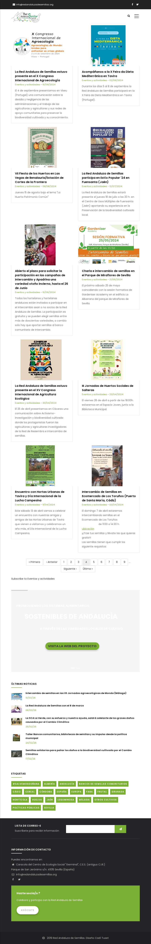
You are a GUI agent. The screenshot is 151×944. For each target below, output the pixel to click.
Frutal (102, 791)
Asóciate (27, 910)
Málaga (84, 799)
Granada (118, 791)
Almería (49, 783)
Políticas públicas (26, 807)
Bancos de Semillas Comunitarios (103, 783)
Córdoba (45, 791)
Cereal (30, 791)
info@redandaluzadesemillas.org (34, 874)
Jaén (50, 799)
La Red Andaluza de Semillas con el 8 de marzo (55, 705)
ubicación (88, 529)
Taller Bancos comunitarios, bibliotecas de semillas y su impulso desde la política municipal (76, 736)
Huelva (37, 799)
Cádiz (17, 791)
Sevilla (49, 807)
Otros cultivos (105, 799)
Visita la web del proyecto (72, 646)
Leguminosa (65, 799)
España (62, 791)
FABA (89, 791)
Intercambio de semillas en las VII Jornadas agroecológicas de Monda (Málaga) (76, 693)
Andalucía (67, 783)
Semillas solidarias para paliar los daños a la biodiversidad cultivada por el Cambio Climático (79, 752)
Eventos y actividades (27, 84)
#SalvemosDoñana (26, 783)
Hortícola (20, 799)
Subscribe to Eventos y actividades (33, 578)
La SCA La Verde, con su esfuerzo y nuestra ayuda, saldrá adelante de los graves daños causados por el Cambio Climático (80, 720)
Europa (76, 791)
